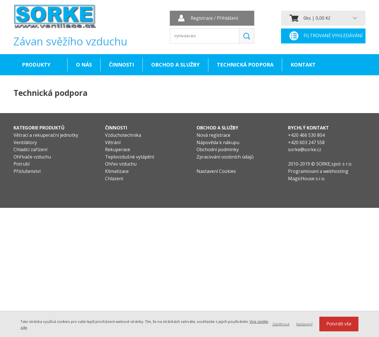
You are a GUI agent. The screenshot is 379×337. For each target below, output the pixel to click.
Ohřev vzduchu (121, 164)
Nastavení (304, 324)
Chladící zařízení (30, 149)
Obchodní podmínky (218, 149)
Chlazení (114, 178)
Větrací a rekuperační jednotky (46, 135)
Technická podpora (245, 64)
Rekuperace (117, 149)
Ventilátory (25, 142)
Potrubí (22, 164)
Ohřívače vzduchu (32, 157)
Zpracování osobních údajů (225, 157)
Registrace (202, 18)
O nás (84, 64)
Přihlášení (227, 18)
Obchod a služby (175, 64)
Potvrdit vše (338, 324)
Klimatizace (117, 171)
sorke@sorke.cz (304, 149)
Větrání (113, 142)
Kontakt (303, 64)
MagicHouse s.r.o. (306, 178)
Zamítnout (280, 324)
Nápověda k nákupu (218, 142)
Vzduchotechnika (123, 135)
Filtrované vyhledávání (333, 36)
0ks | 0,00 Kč (317, 18)
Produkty (36, 64)
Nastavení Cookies (216, 171)
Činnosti (121, 64)
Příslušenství (27, 171)
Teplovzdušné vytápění (129, 157)
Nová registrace (213, 135)
